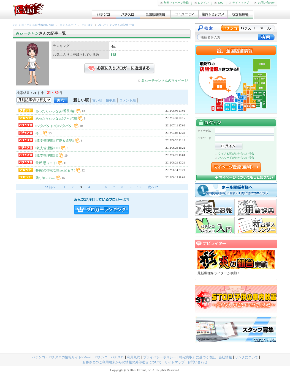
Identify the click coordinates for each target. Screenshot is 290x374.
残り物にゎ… (45, 178)
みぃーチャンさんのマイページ (165, 80)
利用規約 (133, 357)
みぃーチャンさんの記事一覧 (116, 24)
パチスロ (117, 357)
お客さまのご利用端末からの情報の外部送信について (122, 362)
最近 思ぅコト (46, 163)
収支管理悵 (47, 155)
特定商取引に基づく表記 (197, 357)
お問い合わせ (264, 2)
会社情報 (225, 357)
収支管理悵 (48, 148)
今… (39, 133)
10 (138, 187)
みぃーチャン (27, 33)
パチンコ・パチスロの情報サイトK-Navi (61, 357)
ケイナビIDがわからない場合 (234, 153)
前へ (52, 187)
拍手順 (111, 100)
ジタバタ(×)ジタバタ (54, 126)
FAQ (218, 2)
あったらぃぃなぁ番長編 (55, 111)
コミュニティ (68, 24)
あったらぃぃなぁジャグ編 (57, 118)
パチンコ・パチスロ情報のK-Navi (33, 24)
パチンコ (101, 357)
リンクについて (246, 357)
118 (113, 55)
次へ (151, 187)
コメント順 (127, 100)
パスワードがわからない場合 (234, 157)
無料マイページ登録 (174, 2)
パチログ (87, 24)
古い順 (97, 100)
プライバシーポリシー (159, 357)
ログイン (201, 2)
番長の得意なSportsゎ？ (55, 170)
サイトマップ (239, 2)
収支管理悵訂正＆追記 (55, 141)
